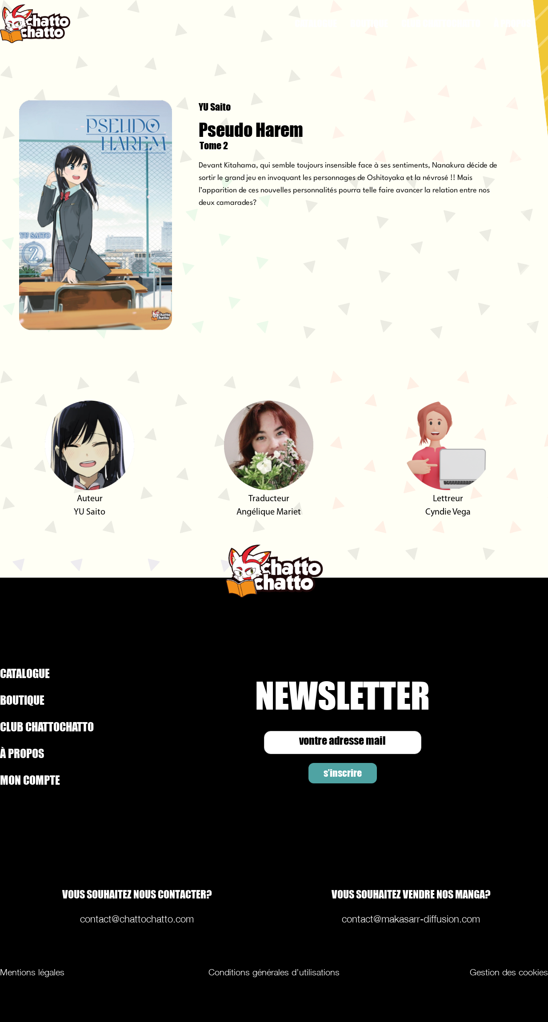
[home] (70, 23)
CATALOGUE (316, 23)
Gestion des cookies (509, 972)
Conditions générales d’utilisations (274, 972)
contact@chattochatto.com (137, 918)
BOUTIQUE (369, 23)
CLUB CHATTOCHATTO (440, 23)
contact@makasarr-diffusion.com (411, 918)
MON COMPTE (30, 779)
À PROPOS (512, 23)
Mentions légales (32, 972)
